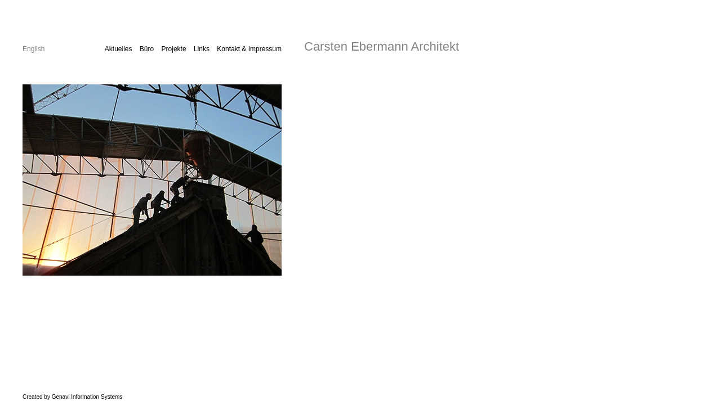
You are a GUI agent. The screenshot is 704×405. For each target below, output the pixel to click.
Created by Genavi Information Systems (72, 397)
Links (202, 49)
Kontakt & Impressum (249, 49)
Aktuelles (118, 49)
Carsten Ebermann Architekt (381, 46)
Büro (147, 49)
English (33, 49)
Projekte (174, 49)
